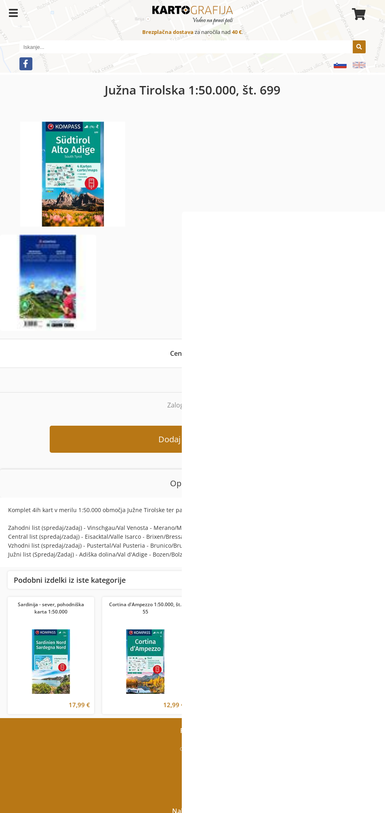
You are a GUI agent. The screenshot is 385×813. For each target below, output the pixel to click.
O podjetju (192, 748)
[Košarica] (357, 14)
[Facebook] (25, 63)
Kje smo (192, 760)
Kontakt (192, 771)
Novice (192, 782)
